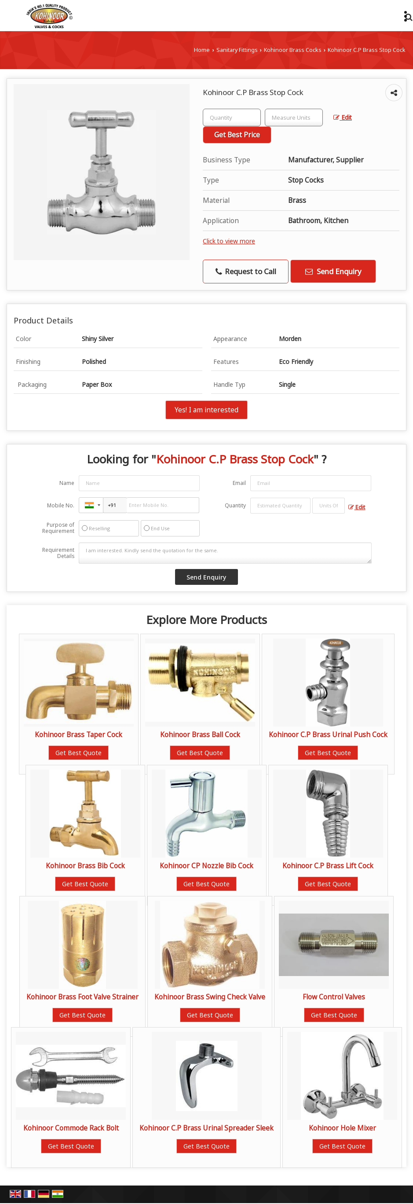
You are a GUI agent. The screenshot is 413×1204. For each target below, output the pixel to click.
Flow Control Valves (334, 997)
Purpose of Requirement (58, 528)
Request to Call (246, 271)
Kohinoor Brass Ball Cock (200, 734)
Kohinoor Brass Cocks (293, 50)
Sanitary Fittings (237, 50)
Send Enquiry (333, 271)
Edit (342, 117)
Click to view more (229, 241)
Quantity (235, 505)
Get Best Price (237, 134)
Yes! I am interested (206, 410)
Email (239, 483)
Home (202, 50)
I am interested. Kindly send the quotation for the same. (225, 553)
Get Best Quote (78, 753)
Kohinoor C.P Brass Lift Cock (327, 865)
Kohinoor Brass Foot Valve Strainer (82, 997)
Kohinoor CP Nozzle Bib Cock (206, 865)
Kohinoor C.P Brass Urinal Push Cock (328, 734)
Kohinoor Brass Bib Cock (85, 865)
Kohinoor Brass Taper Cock (78, 734)
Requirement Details (58, 553)
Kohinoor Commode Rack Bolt (71, 1128)
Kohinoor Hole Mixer (342, 1128)
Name (66, 483)
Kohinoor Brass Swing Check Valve (209, 997)
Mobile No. (60, 505)
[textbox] (294, 117)
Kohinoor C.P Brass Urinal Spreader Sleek (206, 1128)
